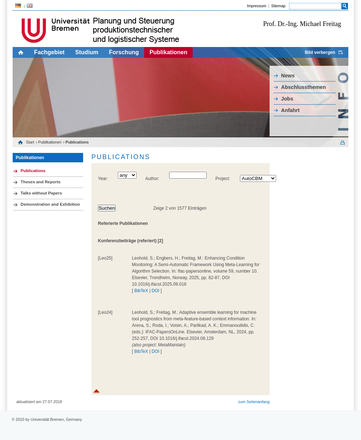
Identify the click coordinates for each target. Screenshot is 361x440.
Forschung (124, 52)
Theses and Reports (40, 182)
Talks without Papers (41, 193)
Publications (33, 170)
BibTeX (141, 290)
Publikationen (169, 52)
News (288, 75)
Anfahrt (290, 110)
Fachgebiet (49, 52)
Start (30, 142)
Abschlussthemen (303, 87)
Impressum (256, 6)
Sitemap (278, 6)
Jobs (287, 99)
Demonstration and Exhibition (50, 204)
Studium (86, 52)
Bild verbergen (320, 52)
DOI (155, 290)
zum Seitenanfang (254, 402)
